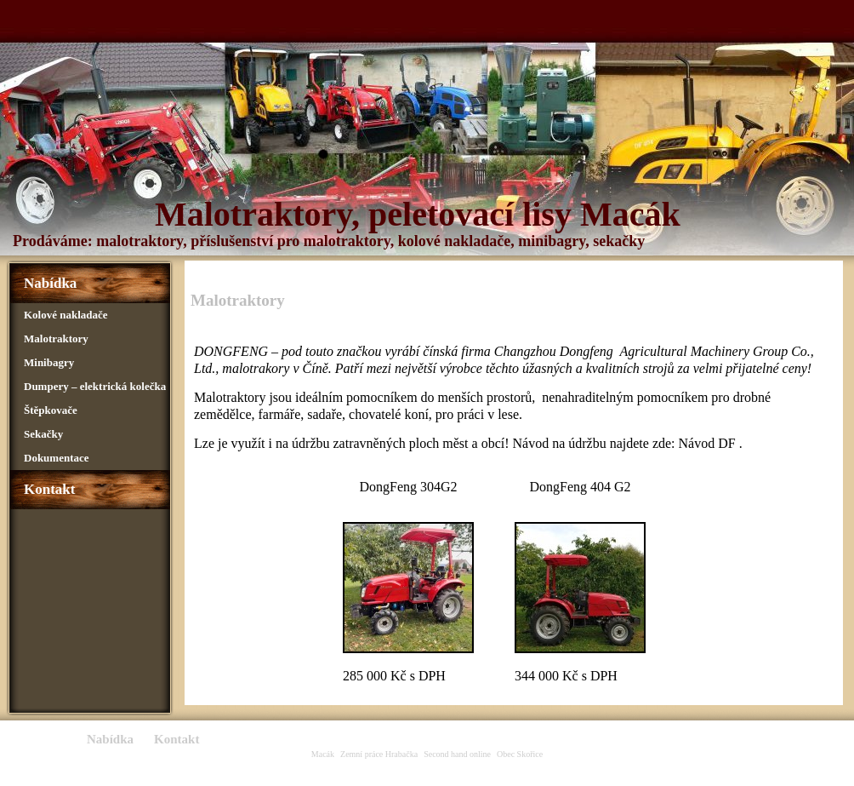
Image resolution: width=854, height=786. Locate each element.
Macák (322, 754)
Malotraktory (56, 338)
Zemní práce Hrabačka (379, 754)
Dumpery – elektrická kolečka (95, 386)
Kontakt (49, 489)
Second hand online (457, 754)
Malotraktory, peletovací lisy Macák (417, 214)
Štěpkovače (50, 410)
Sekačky (43, 433)
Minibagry (49, 362)
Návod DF (707, 443)
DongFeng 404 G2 (579, 486)
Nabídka (50, 283)
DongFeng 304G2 (408, 486)
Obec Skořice (520, 754)
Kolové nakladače (66, 314)
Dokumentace (56, 457)
